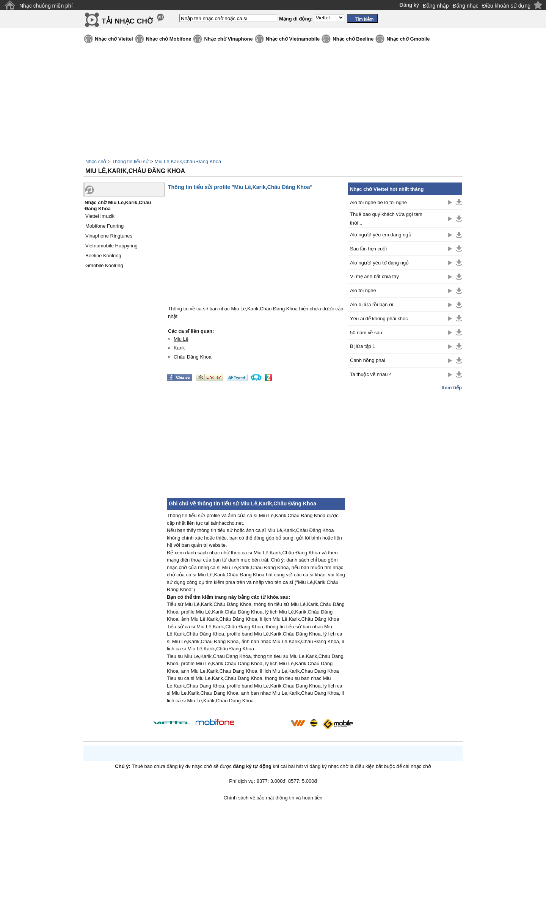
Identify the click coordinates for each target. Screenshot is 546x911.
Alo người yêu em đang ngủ (380, 235)
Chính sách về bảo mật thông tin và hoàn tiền (273, 798)
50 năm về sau (366, 332)
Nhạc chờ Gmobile (408, 39)
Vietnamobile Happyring (111, 246)
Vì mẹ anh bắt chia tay (374, 276)
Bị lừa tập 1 (362, 346)
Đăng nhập (436, 6)
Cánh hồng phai (367, 360)
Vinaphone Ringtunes (108, 236)
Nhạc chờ (95, 161)
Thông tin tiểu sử (130, 161)
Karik (179, 348)
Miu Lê (181, 339)
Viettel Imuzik (100, 216)
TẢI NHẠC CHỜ (127, 21)
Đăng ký (409, 5)
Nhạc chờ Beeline (353, 39)
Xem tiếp (451, 387)
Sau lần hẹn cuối (368, 249)
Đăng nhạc (466, 6)
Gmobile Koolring (104, 265)
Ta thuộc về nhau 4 (371, 374)
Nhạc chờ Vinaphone (228, 39)
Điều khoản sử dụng (506, 6)
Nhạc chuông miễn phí (46, 6)
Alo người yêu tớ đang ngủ (379, 263)
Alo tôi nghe (363, 290)
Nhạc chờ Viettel (114, 39)
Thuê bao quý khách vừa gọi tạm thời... (386, 218)
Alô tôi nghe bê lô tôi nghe (378, 202)
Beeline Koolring (103, 255)
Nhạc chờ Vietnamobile (293, 39)
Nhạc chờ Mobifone (168, 39)
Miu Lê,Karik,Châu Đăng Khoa (188, 161)
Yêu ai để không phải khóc (379, 318)
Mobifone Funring (104, 226)
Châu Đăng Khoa (193, 357)
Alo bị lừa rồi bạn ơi (371, 304)
